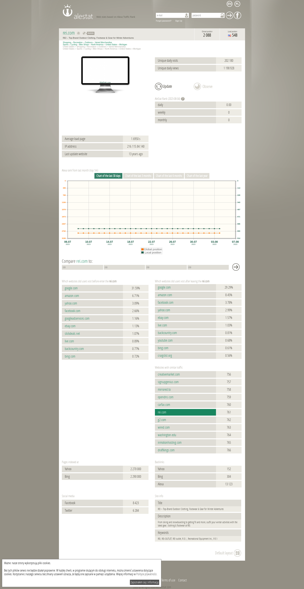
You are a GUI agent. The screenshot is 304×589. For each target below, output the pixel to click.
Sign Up (178, 21)
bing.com (70, 356)
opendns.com (165, 397)
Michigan (123, 45)
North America (97, 45)
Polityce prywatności (146, 574)
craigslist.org (165, 355)
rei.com (162, 412)
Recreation (77, 42)
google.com (71, 288)
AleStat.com (106, 11)
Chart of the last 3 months (138, 176)
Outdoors (89, 42)
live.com (69, 341)
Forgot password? (163, 21)
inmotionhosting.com (169, 442)
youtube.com (165, 340)
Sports (65, 45)
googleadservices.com (77, 318)
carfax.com (164, 405)
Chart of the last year (197, 176)
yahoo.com (71, 303)
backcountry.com (74, 349)
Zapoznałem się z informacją (144, 582)
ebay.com (70, 326)
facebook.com (72, 311)
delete (90, 33)
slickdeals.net (72, 333)
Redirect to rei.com (84, 33)
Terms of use (168, 580)
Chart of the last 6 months (169, 176)
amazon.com (72, 296)
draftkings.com (166, 450)
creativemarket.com (169, 374)
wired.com (164, 427)
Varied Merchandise (103, 42)
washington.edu (167, 435)
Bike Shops (84, 45)
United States (111, 45)
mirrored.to (164, 389)
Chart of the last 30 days (108, 176)
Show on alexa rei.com (78, 33)
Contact (182, 580)
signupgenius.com (168, 382)
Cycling (74, 45)
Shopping (67, 42)
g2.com (162, 420)
